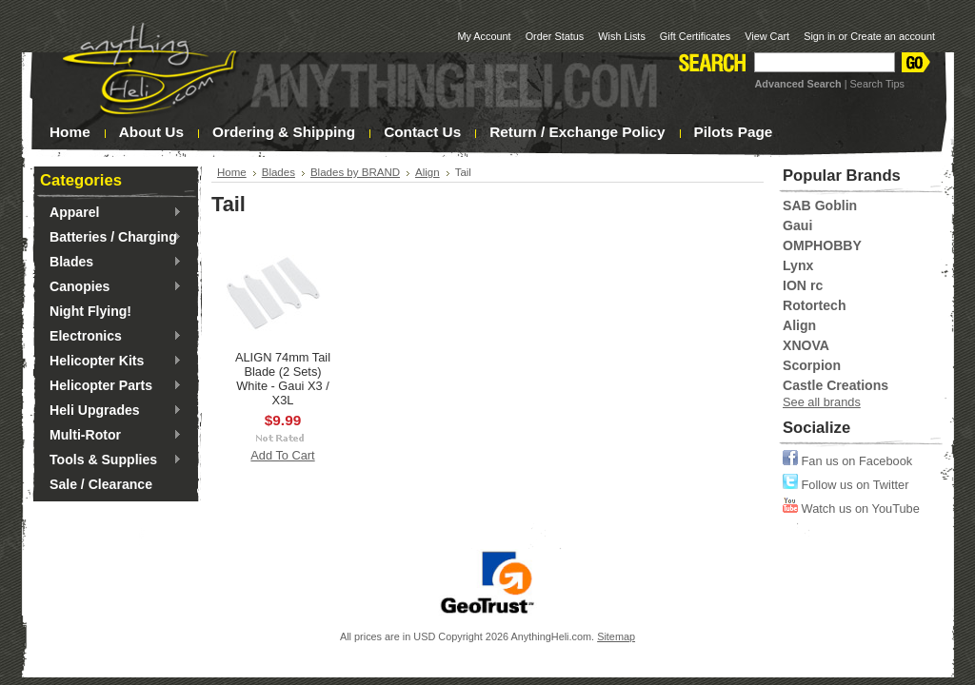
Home (232, 172)
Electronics (111, 336)
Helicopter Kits (111, 361)
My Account (483, 36)
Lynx (798, 265)
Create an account (892, 36)
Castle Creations (835, 385)
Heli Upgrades (111, 411)
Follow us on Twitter (845, 485)
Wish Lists (622, 36)
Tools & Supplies (111, 460)
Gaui (797, 225)
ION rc (803, 285)
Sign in (819, 36)
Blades (111, 262)
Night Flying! (90, 311)
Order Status (555, 36)
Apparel (111, 213)
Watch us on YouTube (851, 508)
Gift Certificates (695, 36)
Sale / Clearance (101, 484)
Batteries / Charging (111, 237)
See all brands (822, 402)
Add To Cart (282, 455)
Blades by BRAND (355, 172)
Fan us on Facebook (847, 461)
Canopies (111, 287)
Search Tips (877, 83)
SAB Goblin (820, 205)
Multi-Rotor (111, 435)
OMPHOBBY (822, 245)
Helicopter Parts (111, 386)
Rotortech (814, 305)
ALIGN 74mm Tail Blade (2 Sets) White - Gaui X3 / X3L (282, 378)
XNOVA (806, 345)
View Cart (767, 36)
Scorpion (812, 365)
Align (427, 172)
